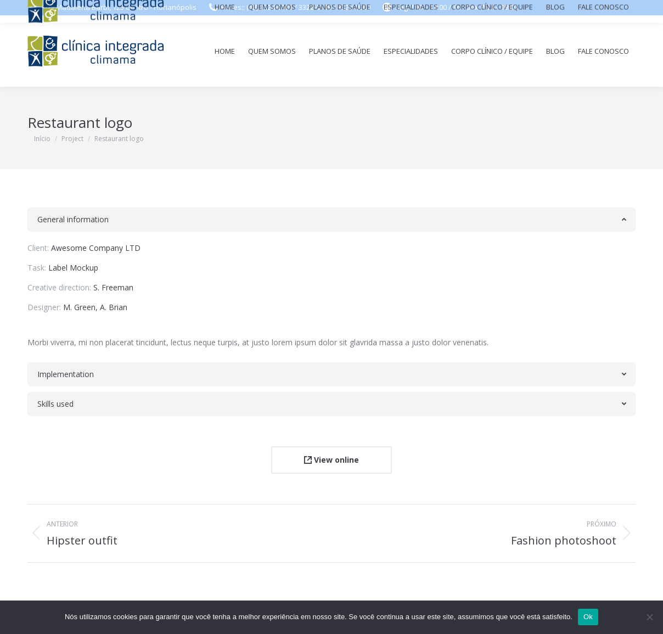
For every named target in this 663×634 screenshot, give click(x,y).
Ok (588, 617)
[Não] (649, 616)
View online (331, 460)
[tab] (331, 219)
